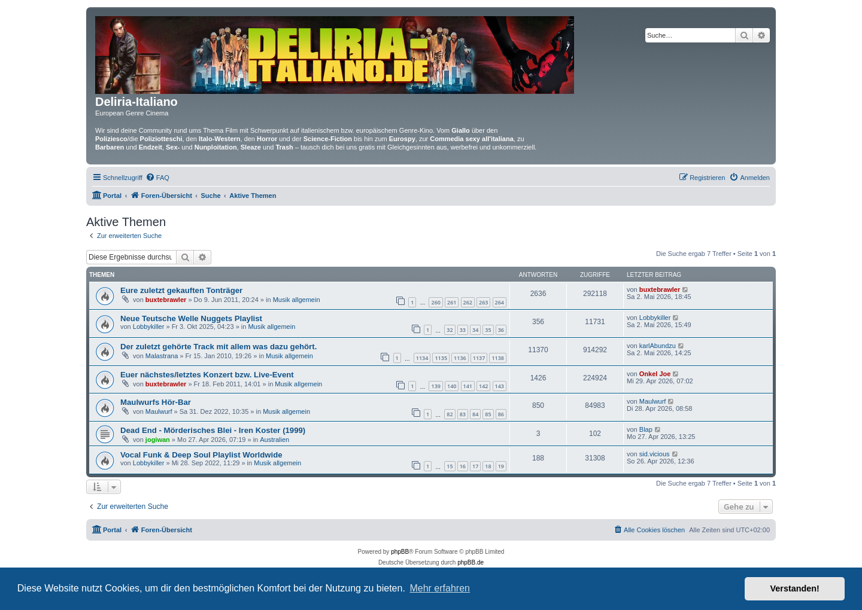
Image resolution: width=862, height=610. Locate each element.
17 (475, 466)
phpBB (400, 551)
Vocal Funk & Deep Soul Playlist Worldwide (201, 454)
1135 (441, 358)
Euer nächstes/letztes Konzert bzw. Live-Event (207, 374)
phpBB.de (470, 562)
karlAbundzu (657, 345)
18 (488, 466)
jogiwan (157, 439)
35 (488, 330)
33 (463, 330)
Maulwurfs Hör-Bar (155, 402)
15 (450, 466)
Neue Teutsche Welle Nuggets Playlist (191, 318)
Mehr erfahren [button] (439, 588)
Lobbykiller (149, 326)
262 (467, 302)
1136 (460, 358)
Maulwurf (158, 411)
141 (467, 386)
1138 (497, 358)
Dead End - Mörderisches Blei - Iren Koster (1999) (212, 430)
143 (499, 386)
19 (501, 466)
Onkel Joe (655, 373)
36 (501, 330)
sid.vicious (654, 454)
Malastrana (161, 355)
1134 (422, 358)
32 (450, 330)
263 (483, 302)
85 (488, 414)
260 (435, 302)
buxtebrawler (165, 299)
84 (475, 414)
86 (501, 414)
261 (451, 302)
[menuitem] (157, 177)
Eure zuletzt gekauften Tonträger (181, 290)
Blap (645, 429)
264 (499, 302)
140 (451, 386)
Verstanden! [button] (794, 588)
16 (463, 466)
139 (435, 386)
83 (463, 414)
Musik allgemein (296, 299)
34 (475, 330)
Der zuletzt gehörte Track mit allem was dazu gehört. (218, 346)
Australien (274, 439)
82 (450, 414)
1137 (479, 358)
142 (483, 386)
